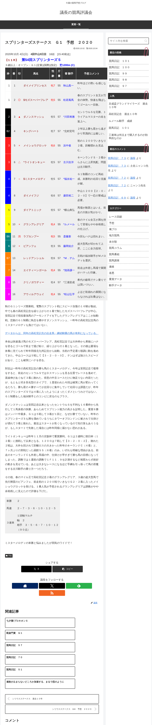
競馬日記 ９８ (118, 79)
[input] (128, 41)
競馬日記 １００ (119, 67)
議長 (132, 158)
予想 (9, 556)
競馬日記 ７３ (117, 158)
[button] (67, 569)
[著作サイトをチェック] (42, 586)
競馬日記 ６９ (117, 197)
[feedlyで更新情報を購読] (55, 586)
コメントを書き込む (52, 691)
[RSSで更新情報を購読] (62, 586)
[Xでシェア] (36, 569)
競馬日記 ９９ (118, 73)
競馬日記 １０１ (119, 61)
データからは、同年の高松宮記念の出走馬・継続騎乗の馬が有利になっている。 (51, 333)
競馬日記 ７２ (117, 177)
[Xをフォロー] (48, 586)
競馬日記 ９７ (118, 86)
